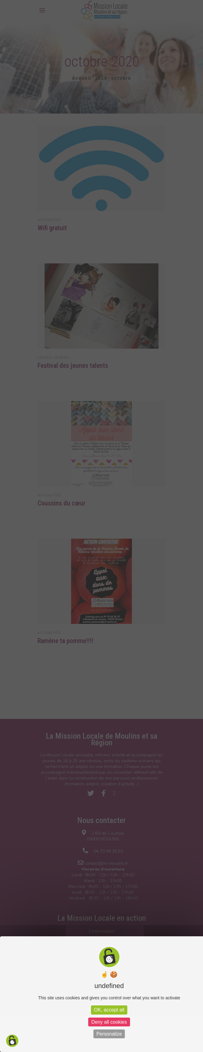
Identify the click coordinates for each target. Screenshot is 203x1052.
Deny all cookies (109, 1022)
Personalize (109, 1033)
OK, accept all (109, 1009)
